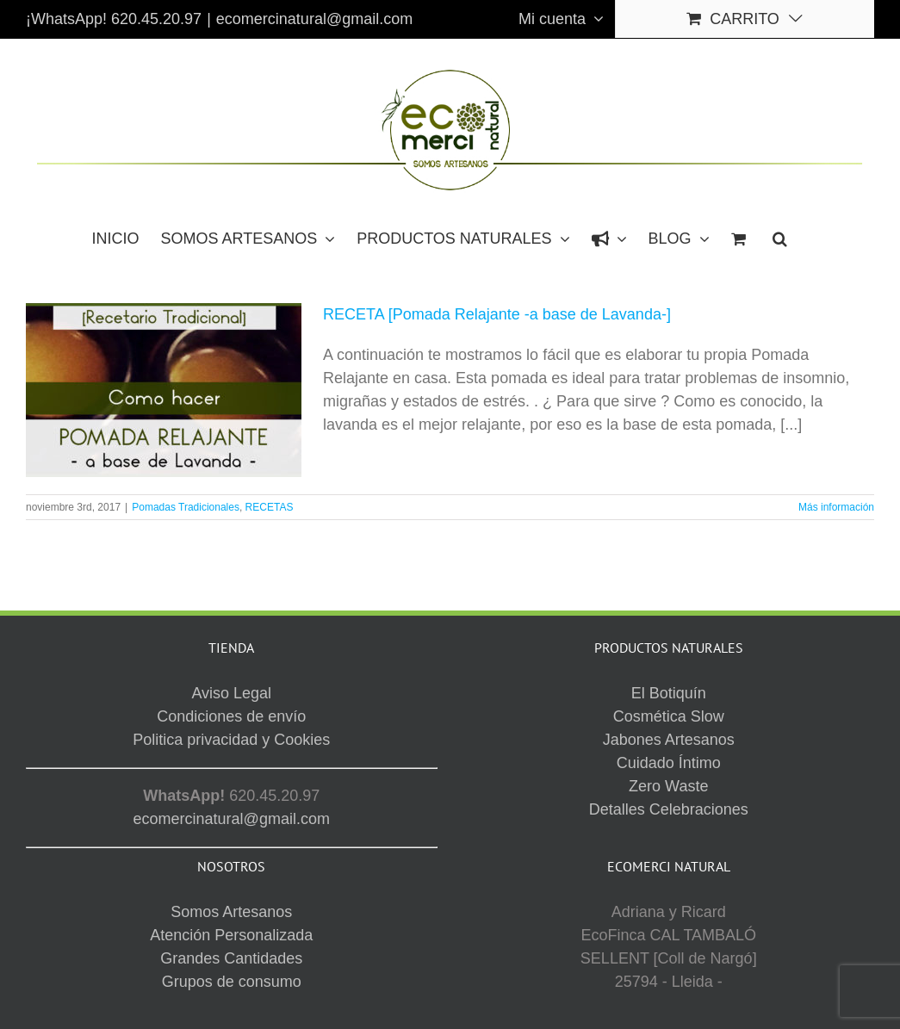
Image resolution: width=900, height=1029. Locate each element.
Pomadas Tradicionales (185, 507)
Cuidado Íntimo (669, 763)
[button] (780, 237)
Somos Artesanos (231, 912)
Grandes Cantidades (231, 958)
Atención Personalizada (231, 935)
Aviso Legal (231, 693)
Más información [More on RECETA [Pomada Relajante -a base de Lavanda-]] (836, 507)
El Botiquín (668, 693)
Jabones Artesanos (669, 739)
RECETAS (269, 507)
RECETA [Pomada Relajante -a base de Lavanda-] (497, 314)
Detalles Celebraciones (668, 809)
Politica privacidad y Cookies (231, 739)
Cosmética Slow (668, 716)
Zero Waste (668, 786)
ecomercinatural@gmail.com (314, 19)
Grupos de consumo (231, 981)
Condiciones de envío (231, 716)
